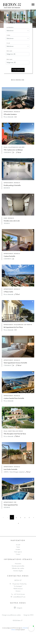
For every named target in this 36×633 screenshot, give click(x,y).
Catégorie (10, 27)
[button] (31, 628)
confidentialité (24, 628)
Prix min (9, 51)
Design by (28, 615)
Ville (8, 43)
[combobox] (17, 30)
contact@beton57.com (19, 597)
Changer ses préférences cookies (11, 615)
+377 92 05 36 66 (19, 594)
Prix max (9, 59)
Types (8, 35)
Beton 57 (18, 580)
